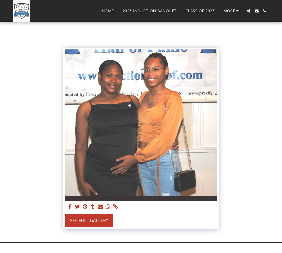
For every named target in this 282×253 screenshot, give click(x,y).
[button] (248, 11)
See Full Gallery (89, 220)
